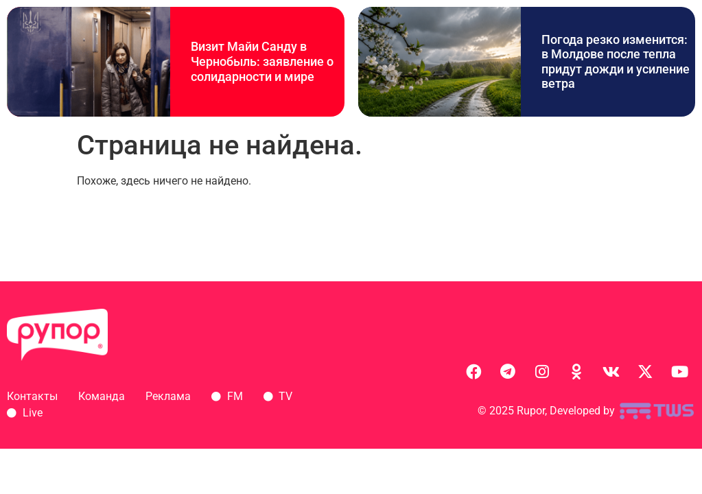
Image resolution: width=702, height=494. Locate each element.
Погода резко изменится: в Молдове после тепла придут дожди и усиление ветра (615, 61)
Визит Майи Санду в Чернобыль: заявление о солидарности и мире (262, 61)
